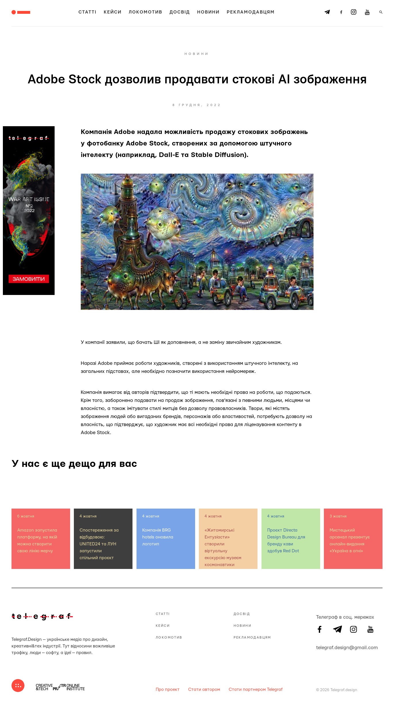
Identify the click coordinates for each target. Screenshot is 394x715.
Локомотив (145, 12)
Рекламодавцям (251, 12)
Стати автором (204, 689)
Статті (87, 12)
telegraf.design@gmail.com (319, 647)
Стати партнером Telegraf (255, 689)
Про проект (168, 689)
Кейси (113, 12)
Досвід (180, 12)
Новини (208, 12)
